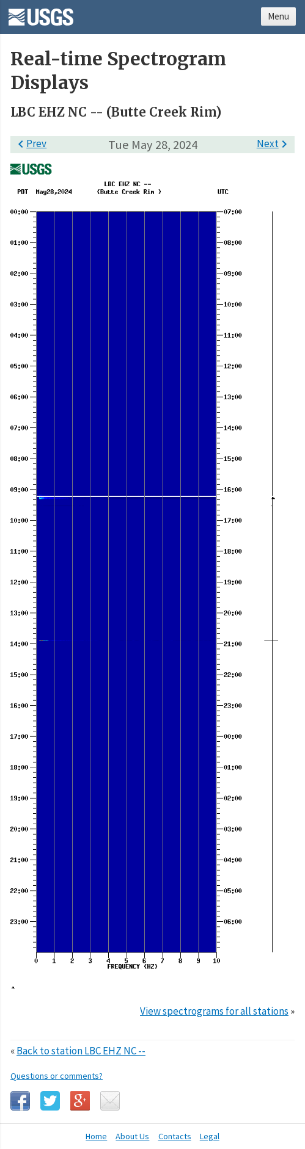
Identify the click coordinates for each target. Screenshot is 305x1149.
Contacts (174, 1136)
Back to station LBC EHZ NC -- (81, 1050)
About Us (132, 1136)
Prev (29, 143)
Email (110, 1101)
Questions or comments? (56, 1075)
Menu (278, 16)
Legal (209, 1136)
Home (96, 1136)
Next (274, 143)
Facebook (20, 1101)
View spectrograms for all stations (214, 1011)
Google (80, 1101)
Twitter (50, 1101)
